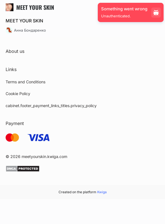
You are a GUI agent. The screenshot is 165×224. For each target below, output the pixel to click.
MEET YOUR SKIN (24, 20)
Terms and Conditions (25, 81)
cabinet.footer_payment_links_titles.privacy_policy (51, 105)
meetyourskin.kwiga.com (44, 156)
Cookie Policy (18, 93)
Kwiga (102, 192)
